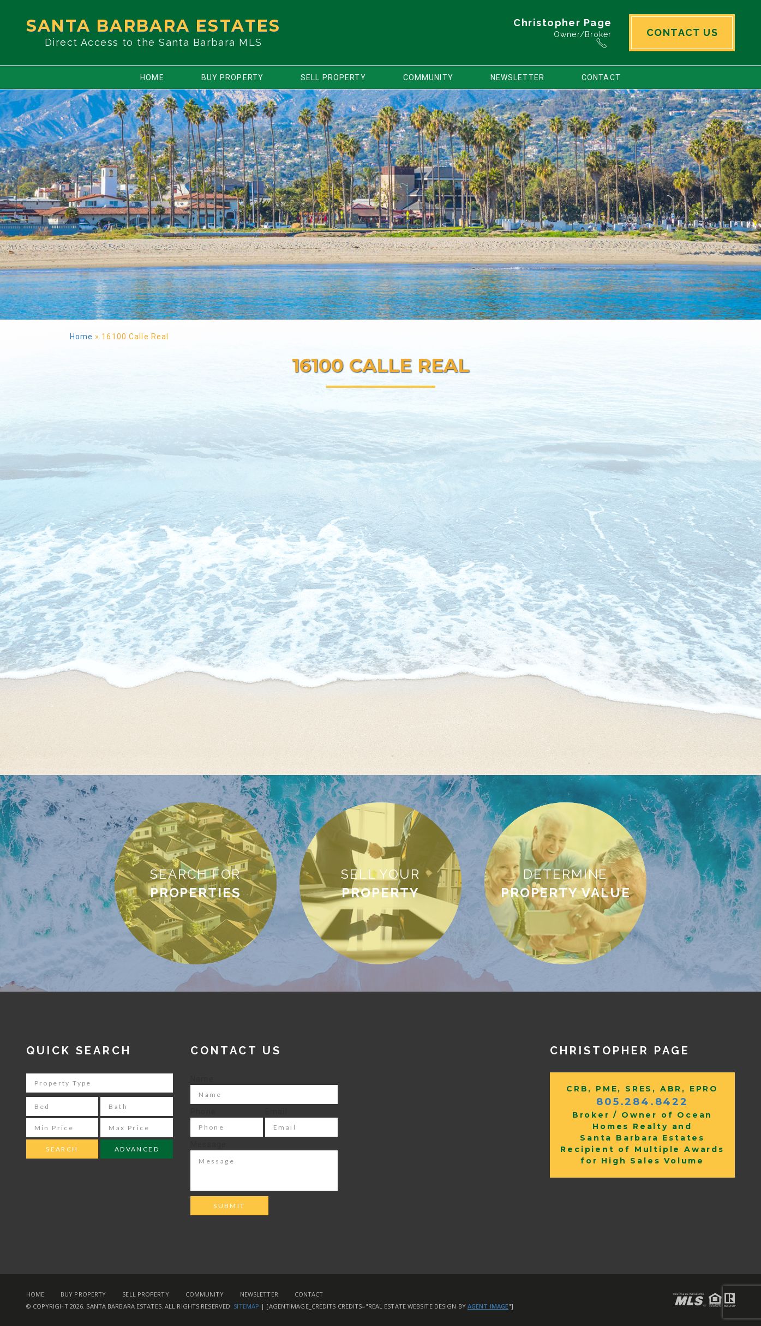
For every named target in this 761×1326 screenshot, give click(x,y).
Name (201, 1079)
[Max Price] (136, 1127)
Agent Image (488, 1306)
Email (276, 1111)
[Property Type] (99, 1083)
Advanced (137, 1149)
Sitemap (246, 1306)
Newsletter (517, 77)
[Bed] (62, 1106)
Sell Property (333, 77)
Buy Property (232, 77)
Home (152, 77)
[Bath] (136, 1106)
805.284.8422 (642, 1102)
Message (208, 1144)
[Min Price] (62, 1127)
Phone (203, 1111)
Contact (601, 77)
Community (428, 77)
